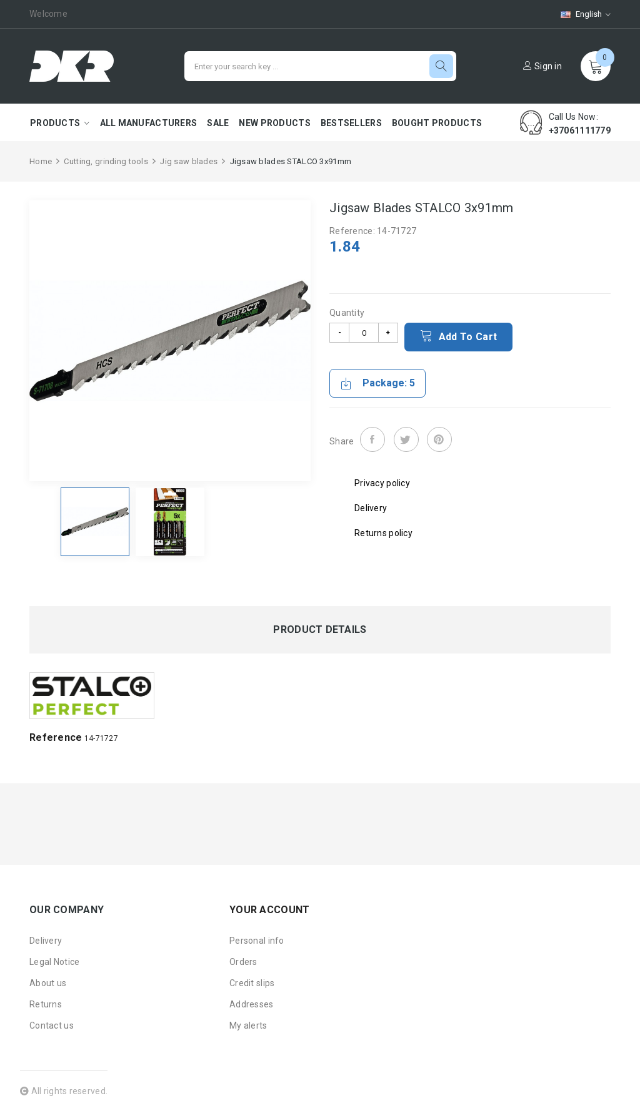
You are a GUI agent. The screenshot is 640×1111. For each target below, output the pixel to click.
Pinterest (439, 439)
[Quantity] (364, 333)
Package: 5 (377, 383)
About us (47, 983)
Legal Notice (54, 962)
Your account (269, 910)
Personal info (256, 941)
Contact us (51, 1025)
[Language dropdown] (579, 14)
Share (372, 439)
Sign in (542, 66)
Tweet (406, 439)
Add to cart (458, 336)
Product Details (319, 630)
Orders (243, 962)
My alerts (248, 1025)
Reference (55, 737)
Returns (45, 1004)
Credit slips (251, 983)
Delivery (45, 941)
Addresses (251, 1004)
